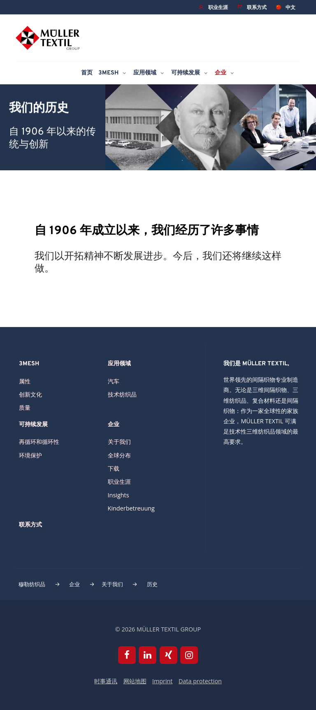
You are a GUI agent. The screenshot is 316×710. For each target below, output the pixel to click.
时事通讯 (105, 681)
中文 (290, 7)
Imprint (162, 681)
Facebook (127, 655)
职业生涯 (218, 7)
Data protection (200, 681)
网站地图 (134, 681)
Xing (168, 655)
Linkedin (147, 655)
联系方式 (257, 7)
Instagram (189, 655)
